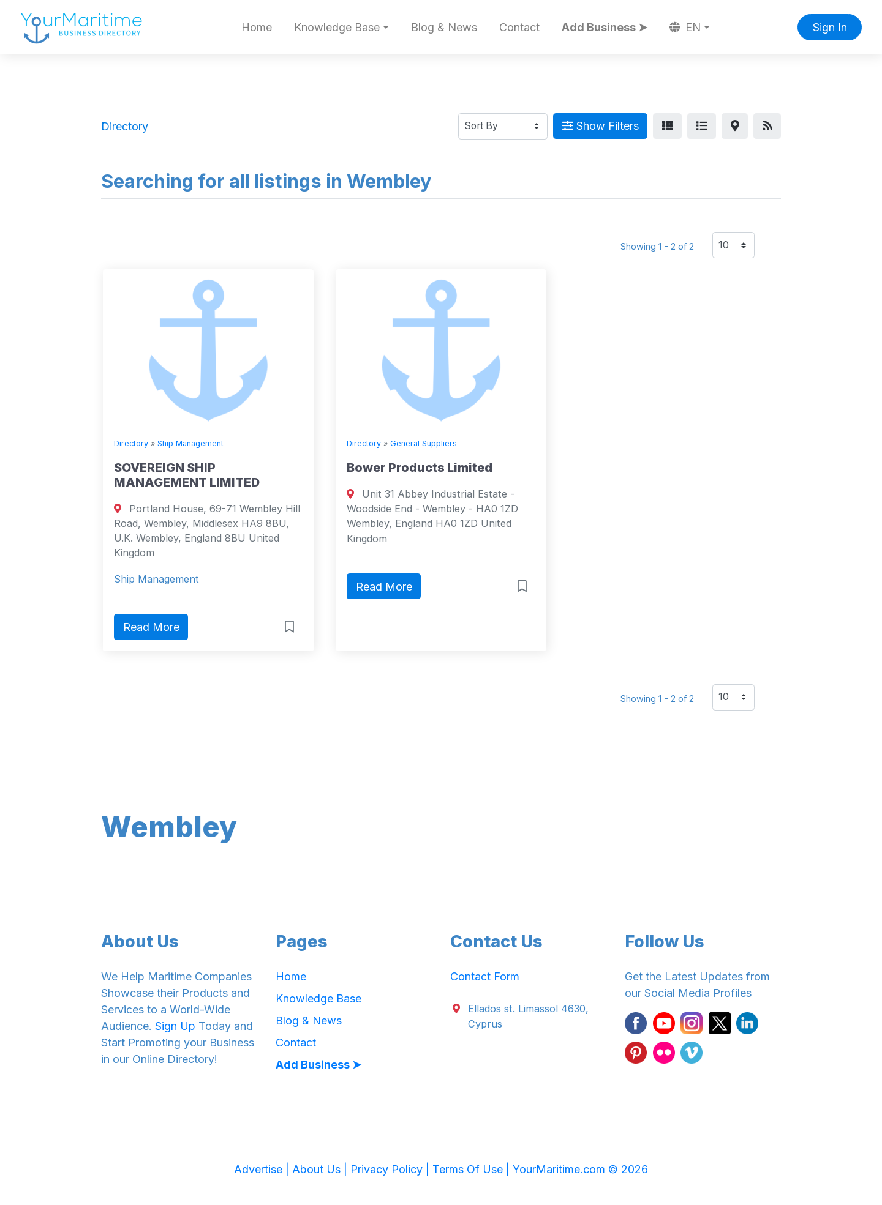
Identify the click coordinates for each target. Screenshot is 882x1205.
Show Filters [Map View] (600, 125)
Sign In (830, 27)
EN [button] (685, 27)
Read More (151, 627)
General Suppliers (423, 443)
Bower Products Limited (419, 467)
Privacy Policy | (391, 1169)
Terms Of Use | (472, 1169)
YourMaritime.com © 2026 (580, 1169)
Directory (131, 443)
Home (256, 27)
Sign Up (175, 1026)
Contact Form (484, 976)
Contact (519, 27)
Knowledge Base (318, 998)
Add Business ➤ (604, 27)
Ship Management (190, 443)
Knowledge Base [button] (337, 27)
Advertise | (263, 1169)
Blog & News (444, 27)
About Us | (321, 1169)
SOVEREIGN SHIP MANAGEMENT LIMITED (187, 475)
